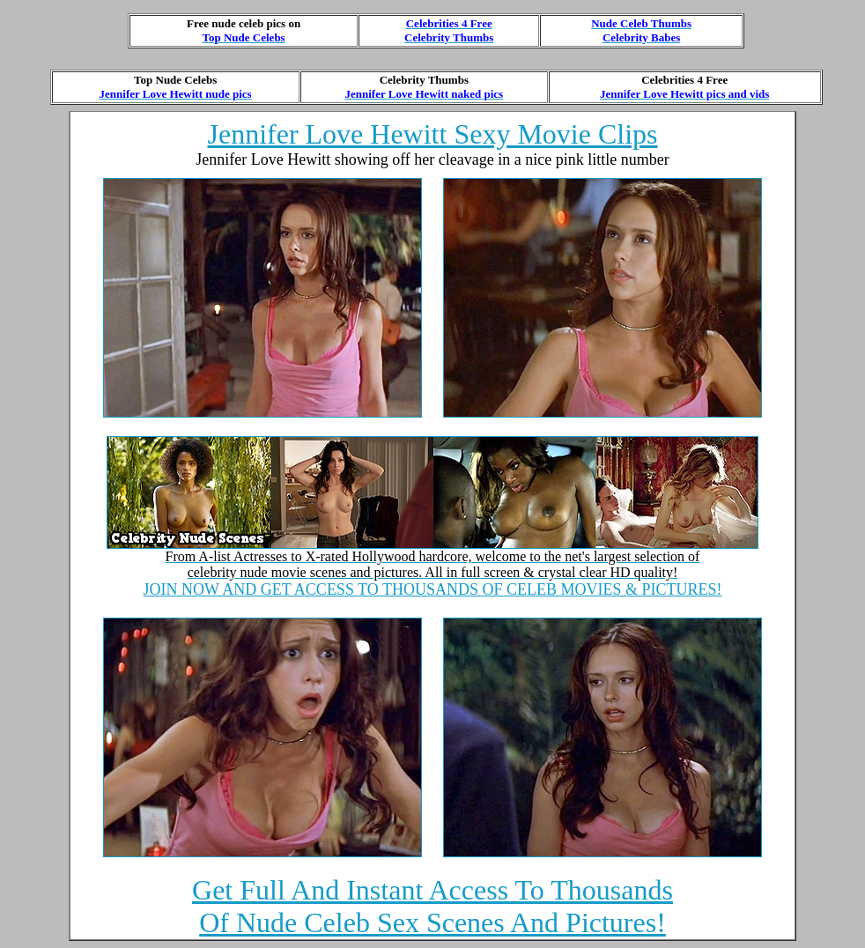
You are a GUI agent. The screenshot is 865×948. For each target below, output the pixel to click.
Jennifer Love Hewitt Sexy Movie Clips (432, 134)
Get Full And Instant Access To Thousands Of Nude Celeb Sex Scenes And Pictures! (432, 906)
